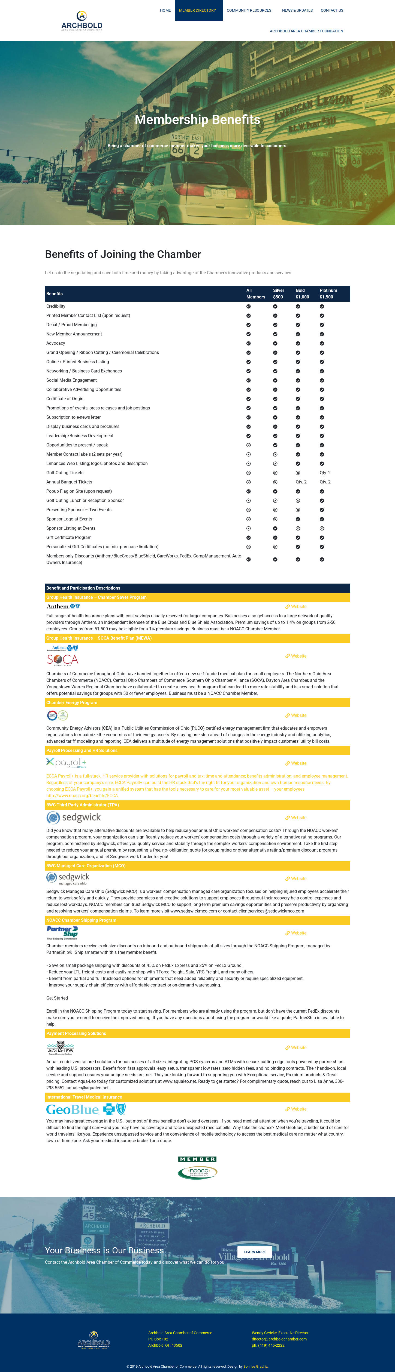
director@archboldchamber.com (279, 1339)
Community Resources (249, 10)
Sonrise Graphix (255, 1366)
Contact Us (332, 10)
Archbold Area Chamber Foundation (306, 31)
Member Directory (197, 10)
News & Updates (297, 10)
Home (165, 10)
